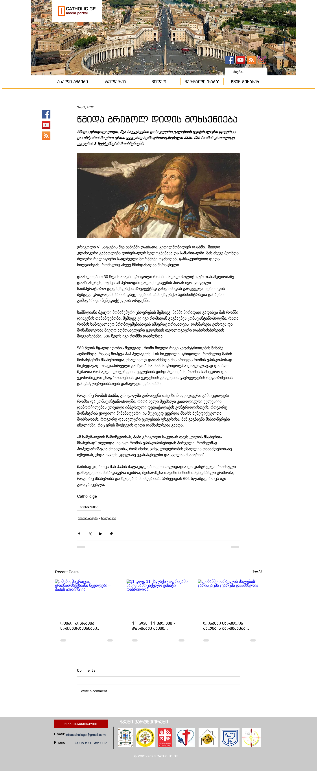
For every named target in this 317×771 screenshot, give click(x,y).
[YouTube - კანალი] (240, 60)
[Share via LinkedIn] (101, 533)
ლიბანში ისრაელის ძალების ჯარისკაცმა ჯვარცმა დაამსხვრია (224, 626)
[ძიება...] (245, 72)
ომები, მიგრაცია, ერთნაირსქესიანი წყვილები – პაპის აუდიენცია (78, 626)
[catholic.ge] (229, 60)
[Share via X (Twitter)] (90, 533)
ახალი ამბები (88, 518)
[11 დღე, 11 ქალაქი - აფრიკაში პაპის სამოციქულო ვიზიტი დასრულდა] (159, 598)
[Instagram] (262, 60)
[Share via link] (111, 533)
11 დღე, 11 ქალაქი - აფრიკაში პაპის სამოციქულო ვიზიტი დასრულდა (153, 626)
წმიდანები (108, 518)
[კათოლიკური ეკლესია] (251, 60)
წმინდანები (89, 507)
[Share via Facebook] (79, 533)
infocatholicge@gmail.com (86, 735)
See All (257, 571)
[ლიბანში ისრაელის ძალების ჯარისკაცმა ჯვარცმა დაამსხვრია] (230, 597)
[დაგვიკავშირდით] (81, 724)
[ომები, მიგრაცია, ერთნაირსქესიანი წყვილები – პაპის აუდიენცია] (87, 597)
